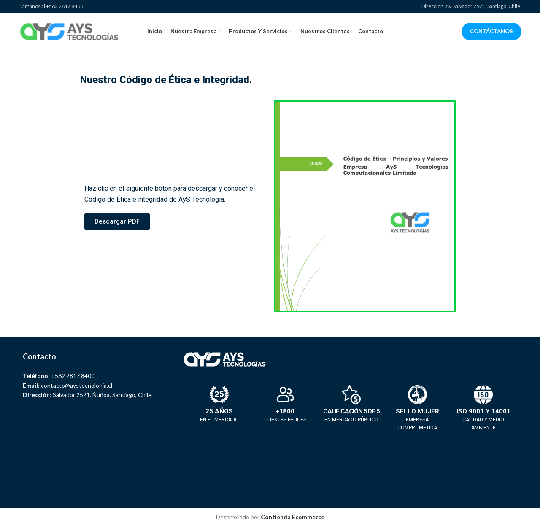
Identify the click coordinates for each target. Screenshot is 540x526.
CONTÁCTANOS (491, 31)
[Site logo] (69, 31)
